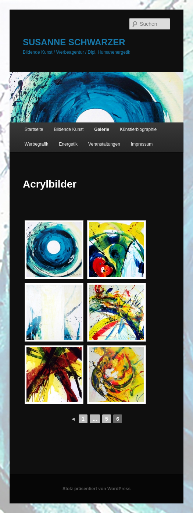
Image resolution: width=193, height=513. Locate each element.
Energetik (68, 144)
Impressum (142, 144)
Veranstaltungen (104, 144)
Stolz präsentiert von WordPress (96, 488)
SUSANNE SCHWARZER (74, 42)
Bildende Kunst (69, 129)
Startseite (34, 129)
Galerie (101, 129)
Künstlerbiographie (138, 129)
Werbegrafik (36, 144)
